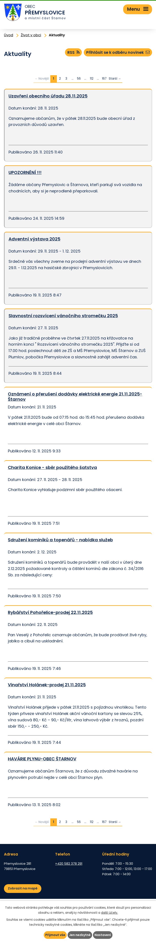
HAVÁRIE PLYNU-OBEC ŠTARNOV (42, 759)
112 (91, 79)
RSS (73, 52)
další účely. (109, 912)
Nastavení (103, 935)
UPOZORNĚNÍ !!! (25, 172)
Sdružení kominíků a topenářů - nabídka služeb (60, 540)
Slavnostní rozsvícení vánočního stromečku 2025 (63, 316)
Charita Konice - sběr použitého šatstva (52, 467)
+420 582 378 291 (68, 863)
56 (79, 79)
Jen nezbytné (80, 935)
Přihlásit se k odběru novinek (118, 52)
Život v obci (31, 35)
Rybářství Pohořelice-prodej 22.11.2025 (50, 612)
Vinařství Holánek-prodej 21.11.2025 (47, 685)
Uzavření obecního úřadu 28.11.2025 (48, 96)
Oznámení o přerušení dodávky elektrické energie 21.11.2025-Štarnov (75, 397)
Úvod (8, 35)
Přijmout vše (55, 935)
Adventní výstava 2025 (34, 239)
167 (104, 79)
